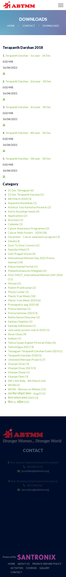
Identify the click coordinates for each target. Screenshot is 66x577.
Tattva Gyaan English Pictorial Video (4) (32, 342)
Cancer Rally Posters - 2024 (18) (27, 232)
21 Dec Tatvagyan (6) (21, 190)
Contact (29, 25)
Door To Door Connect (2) (23, 245)
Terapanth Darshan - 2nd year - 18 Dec (28, 81)
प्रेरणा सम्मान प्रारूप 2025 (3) (23, 397)
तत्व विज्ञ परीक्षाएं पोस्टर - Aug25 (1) (26, 393)
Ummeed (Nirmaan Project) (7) (26, 359)
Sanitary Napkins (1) (20, 321)
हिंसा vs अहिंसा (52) (18, 401)
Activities (17, 568)
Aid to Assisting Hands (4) (23, 211)
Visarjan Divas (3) (18, 363)
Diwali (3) (14, 241)
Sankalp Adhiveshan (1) (22, 325)
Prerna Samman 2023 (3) (22, 313)
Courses (31, 568)
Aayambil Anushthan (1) (22, 203)
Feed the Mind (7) (18, 249)
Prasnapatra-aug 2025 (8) (23, 304)
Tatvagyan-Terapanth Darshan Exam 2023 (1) (35, 351)
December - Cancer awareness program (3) (34, 236)
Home (11, 25)
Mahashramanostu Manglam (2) (27, 270)
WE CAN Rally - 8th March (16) (27, 380)
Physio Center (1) (18, 291)
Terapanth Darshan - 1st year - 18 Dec (28, 55)
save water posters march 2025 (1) (28, 330)
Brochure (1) (15, 219)
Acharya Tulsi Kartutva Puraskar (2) (29, 207)
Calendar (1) (15, 224)
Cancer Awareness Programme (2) (28, 228)
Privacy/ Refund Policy (46, 563)
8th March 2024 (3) (19, 198)
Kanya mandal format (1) (23, 266)
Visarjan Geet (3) (18, 376)
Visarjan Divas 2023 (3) (22, 368)
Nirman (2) (14, 283)
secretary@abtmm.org (35, 487)
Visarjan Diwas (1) (19, 372)
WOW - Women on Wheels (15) (27, 389)
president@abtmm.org (35, 468)
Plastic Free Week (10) (21, 296)
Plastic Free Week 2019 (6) (24, 300)
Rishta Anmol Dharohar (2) (24, 317)
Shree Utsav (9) (17, 334)
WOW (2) (14, 385)
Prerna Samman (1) (19, 308)
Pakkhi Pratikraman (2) (22, 287)
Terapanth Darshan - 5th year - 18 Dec (28, 158)
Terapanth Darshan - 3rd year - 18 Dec (28, 107)
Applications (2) (17, 215)
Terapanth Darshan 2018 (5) (25, 355)
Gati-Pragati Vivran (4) (22, 253)
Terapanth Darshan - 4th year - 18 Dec (28, 132)
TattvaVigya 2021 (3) (21, 346)
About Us (24, 563)
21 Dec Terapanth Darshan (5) (26, 194)
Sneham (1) (14, 338)
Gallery (44, 568)
